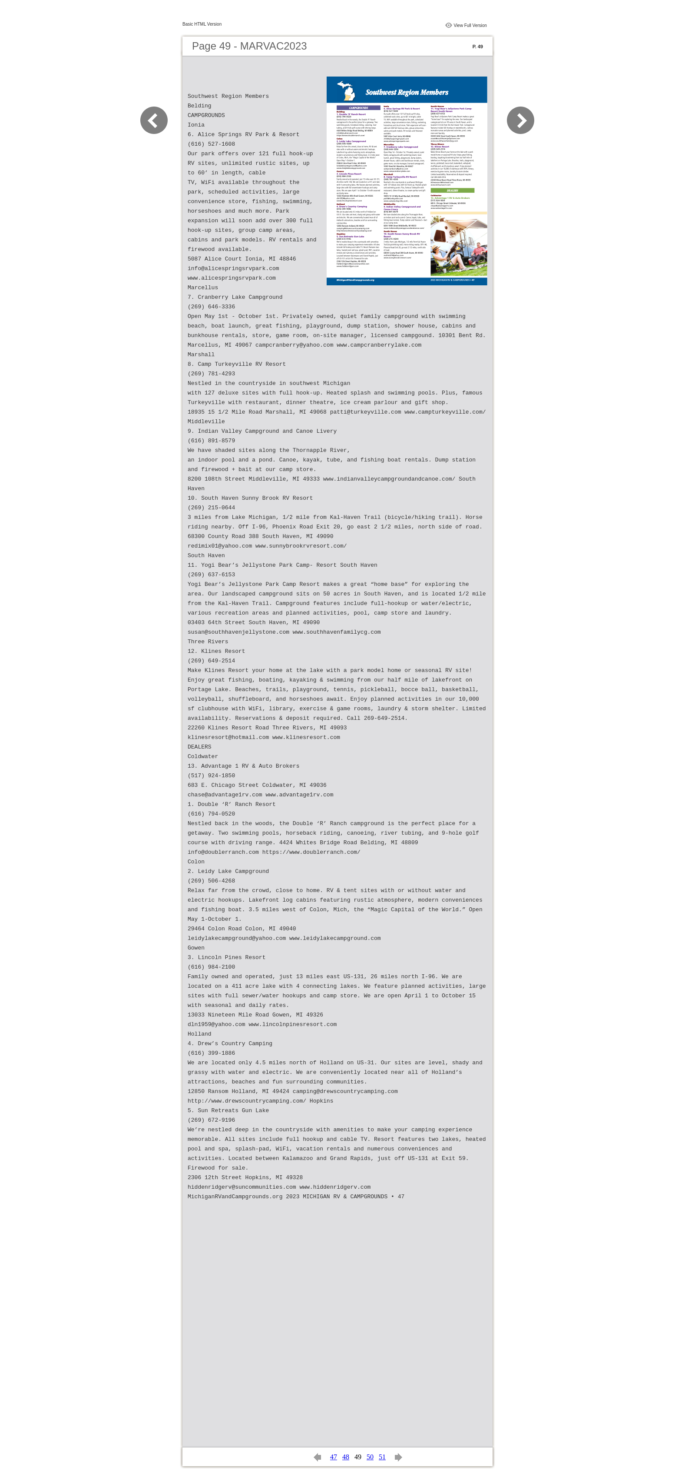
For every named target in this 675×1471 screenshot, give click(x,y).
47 (333, 1457)
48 (345, 1457)
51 (382, 1457)
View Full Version (470, 25)
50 (370, 1457)
